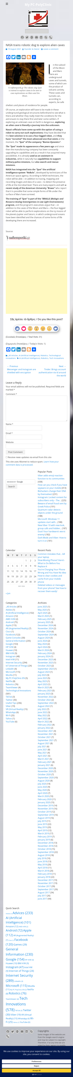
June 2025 (42, 606)
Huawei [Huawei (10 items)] (11, 963)
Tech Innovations (56, 358)
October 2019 (44, 811)
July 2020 (42, 783)
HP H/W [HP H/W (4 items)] (29, 960)
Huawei (9, 650)
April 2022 (42, 718)
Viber (8, 706)
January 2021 (44, 765)
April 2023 (42, 684)
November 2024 (45, 628)
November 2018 (45, 845)
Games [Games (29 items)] (20, 944)
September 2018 (46, 852)
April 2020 (42, 793)
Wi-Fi (8, 715)
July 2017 (42, 895)
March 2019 (43, 833)
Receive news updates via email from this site (28, 457)
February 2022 (45, 724)
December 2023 (45, 659)
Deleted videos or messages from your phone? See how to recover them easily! (52, 588)
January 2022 (44, 727)
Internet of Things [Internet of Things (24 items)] (21, 971)
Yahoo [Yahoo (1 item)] (16, 1022)
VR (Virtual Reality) (14, 709)
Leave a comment (50, 49)
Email (9, 433)
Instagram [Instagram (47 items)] (15, 967)
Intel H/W (10, 659)
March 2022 (43, 721)
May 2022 (42, 715)
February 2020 (45, 799)
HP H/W (9, 647)
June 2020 (42, 786)
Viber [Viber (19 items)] (16, 1014)
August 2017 (44, 892)
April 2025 (42, 612)
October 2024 (44, 631)
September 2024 (46, 634)
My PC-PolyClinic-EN (15, 678)
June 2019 (42, 824)
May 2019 (42, 827)
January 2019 (44, 839)
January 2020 (44, 802)
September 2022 (46, 703)
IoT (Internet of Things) (17, 665)
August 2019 (44, 818)
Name (9, 424)
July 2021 (42, 746)
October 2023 (44, 665)
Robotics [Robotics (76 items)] (17, 993)
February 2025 (45, 619)
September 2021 (46, 740)
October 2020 (44, 774)
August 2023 (44, 671)
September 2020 (46, 777)
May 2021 (42, 752)
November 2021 (45, 734)
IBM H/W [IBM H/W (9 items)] (23, 963)
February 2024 (45, 653)
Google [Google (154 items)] (15, 959)
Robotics (44, 355)
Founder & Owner (32, 49)
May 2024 (42, 644)
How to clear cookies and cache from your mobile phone (50, 578)
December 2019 (45, 805)
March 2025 (43, 616)
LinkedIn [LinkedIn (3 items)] (18, 981)
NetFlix (9, 681)
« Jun (8, 593)
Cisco (8, 631)
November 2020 (45, 771)
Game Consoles (13, 637)
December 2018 (45, 842)
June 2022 (42, 712)
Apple (8, 625)
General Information (15, 640)
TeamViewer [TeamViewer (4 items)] (12, 999)
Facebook (10, 634)
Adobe (9, 609)
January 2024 (44, 656)
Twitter (9, 699)
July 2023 (42, 675)
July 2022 (42, 709)
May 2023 (42, 681)
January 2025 (44, 622)
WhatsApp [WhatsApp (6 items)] (24, 1018)
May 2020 (42, 790)
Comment (11, 394)
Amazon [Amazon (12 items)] (12, 926)
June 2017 (42, 898)
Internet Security (14, 662)
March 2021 (43, 758)
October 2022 (44, 699)
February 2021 (45, 762)
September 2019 (46, 814)
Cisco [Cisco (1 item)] (11, 940)
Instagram (11, 656)
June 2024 (42, 640)
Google (9, 644)
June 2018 (42, 861)
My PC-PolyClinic (38, 5)
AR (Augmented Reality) (17, 628)
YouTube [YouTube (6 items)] (25, 1022)
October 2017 (44, 886)
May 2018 (42, 864)
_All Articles (13, 355)
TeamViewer (12, 687)
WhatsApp (11, 712)
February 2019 (45, 836)
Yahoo (9, 718)
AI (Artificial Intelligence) (29, 355)
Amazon (10, 616)
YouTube (10, 721)
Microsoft (10, 671)
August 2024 (44, 637)
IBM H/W (10, 653)
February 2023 (45, 690)
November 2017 (45, 883)
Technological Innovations (18, 690)
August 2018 (44, 855)
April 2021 (42, 755)
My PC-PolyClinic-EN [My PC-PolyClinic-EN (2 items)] (18, 990)
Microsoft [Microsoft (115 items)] (16, 985)
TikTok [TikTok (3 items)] (18, 1010)
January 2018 (44, 877)
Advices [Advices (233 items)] (23, 913)
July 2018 (42, 858)
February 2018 (45, 873)
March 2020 (43, 796)
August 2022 (44, 706)
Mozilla (9, 675)
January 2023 (44, 693)
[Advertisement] (36, 272)
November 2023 (45, 662)
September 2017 (46, 889)
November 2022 (45, 696)
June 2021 (42, 749)
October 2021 (44, 737)
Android (10, 622)
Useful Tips (11, 703)
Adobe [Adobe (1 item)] (9, 914)
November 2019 (45, 808)
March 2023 (43, 687)
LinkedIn (10, 668)
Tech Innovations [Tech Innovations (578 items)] (17, 1004)
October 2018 (44, 849)
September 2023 (46, 668)
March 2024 (43, 650)
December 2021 (45, 731)
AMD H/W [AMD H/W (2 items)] (23, 927)
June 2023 (42, 678)
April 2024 (42, 647)
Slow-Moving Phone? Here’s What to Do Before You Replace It (51, 563)
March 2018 (43, 870)
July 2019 (42, 821)
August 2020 (44, 780)
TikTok (9, 696)
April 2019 (42, 830)
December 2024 (45, 625)
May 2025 (42, 609)
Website (10, 442)
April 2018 (42, 867)
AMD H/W (10, 619)
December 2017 (45, 880)
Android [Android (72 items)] (14, 930)
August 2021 (44, 743)
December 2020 (45, 768)
